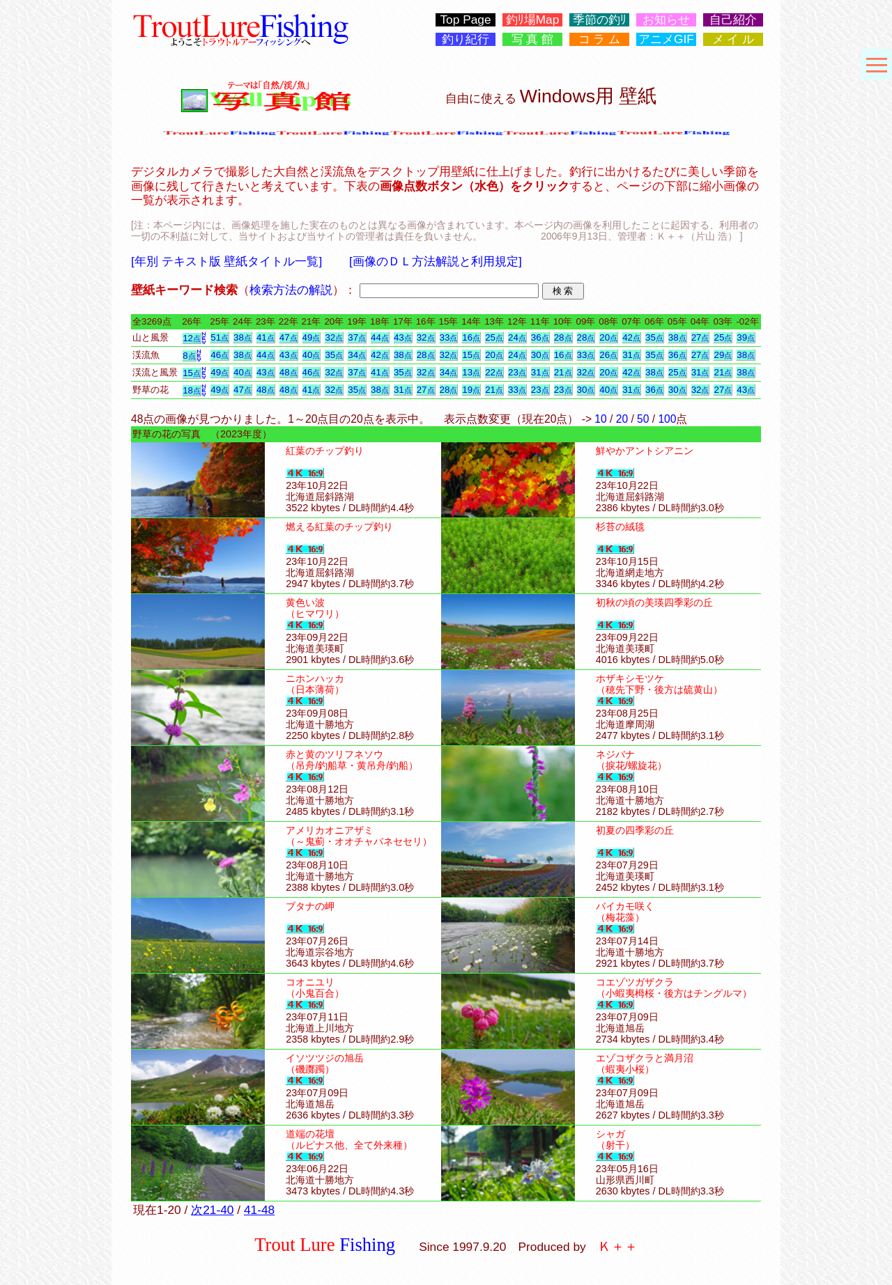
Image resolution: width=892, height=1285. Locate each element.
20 (608, 337)
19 (471, 389)
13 (471, 372)
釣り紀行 (465, 39)
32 (334, 337)
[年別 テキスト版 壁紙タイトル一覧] (226, 261)
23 (517, 372)
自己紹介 (733, 19)
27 (700, 337)
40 (311, 355)
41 (265, 337)
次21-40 (212, 1210)
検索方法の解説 (290, 290)
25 (494, 337)
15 (471, 355)
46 (219, 355)
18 (192, 390)
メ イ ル (733, 39)
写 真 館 (533, 39)
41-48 (259, 1210)
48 (288, 372)
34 (357, 355)
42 (631, 337)
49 (311, 337)
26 (608, 355)
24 (517, 337)
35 (654, 337)
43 (403, 337)
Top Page (465, 19)
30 (540, 355)
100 (667, 419)
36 (540, 337)
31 (631, 355)
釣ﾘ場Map (533, 19)
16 (471, 337)
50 (643, 419)
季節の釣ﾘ (599, 19)
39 (746, 337)
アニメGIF (666, 39)
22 (494, 372)
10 (600, 419)
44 (380, 337)
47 (288, 337)
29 (723, 355)
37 (357, 337)
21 (563, 372)
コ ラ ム (599, 39)
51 (219, 337)
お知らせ (666, 19)
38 (242, 337)
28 (563, 337)
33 (449, 337)
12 (192, 338)
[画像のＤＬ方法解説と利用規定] (435, 261)
